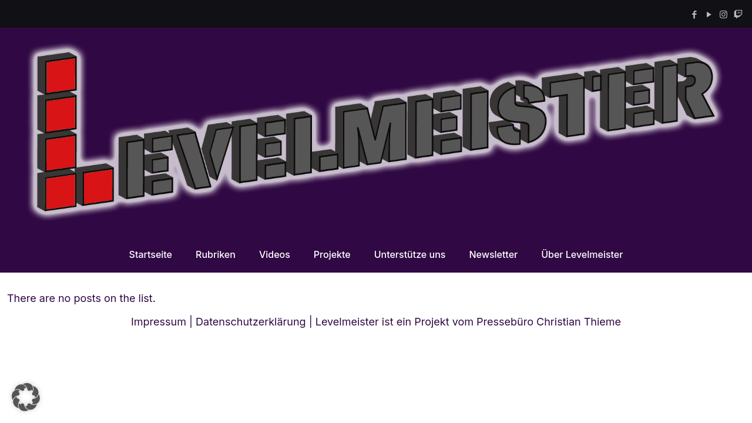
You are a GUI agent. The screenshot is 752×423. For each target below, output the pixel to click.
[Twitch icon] (738, 14)
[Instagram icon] (723, 14)
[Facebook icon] (694, 14)
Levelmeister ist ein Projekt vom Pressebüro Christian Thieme (468, 321)
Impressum (158, 321)
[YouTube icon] (708, 14)
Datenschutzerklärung (251, 321)
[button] (26, 397)
